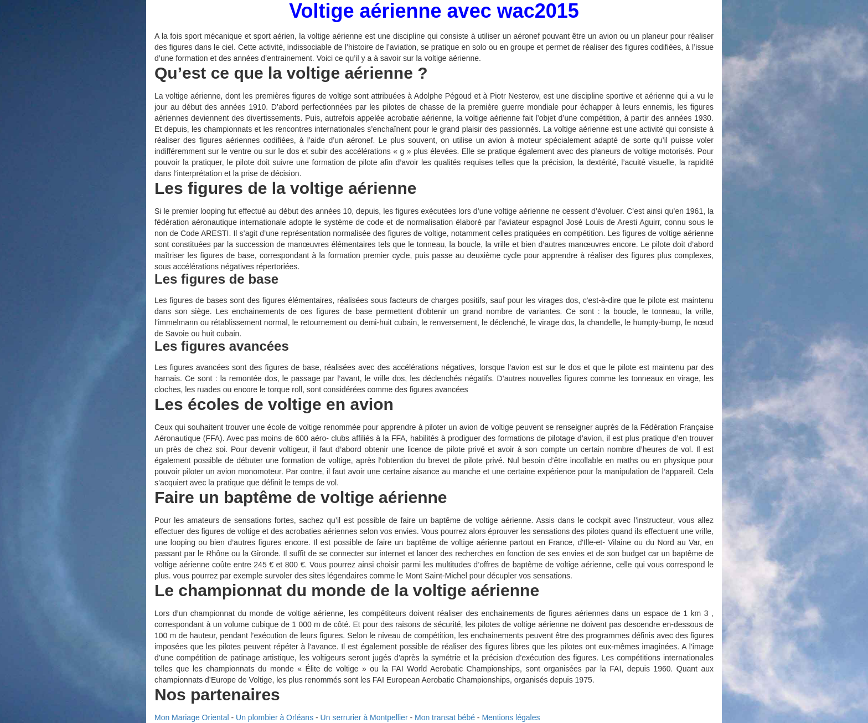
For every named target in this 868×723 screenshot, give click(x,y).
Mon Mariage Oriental (191, 717)
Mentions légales (511, 717)
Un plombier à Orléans (274, 717)
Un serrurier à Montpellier (364, 717)
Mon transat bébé (445, 717)
